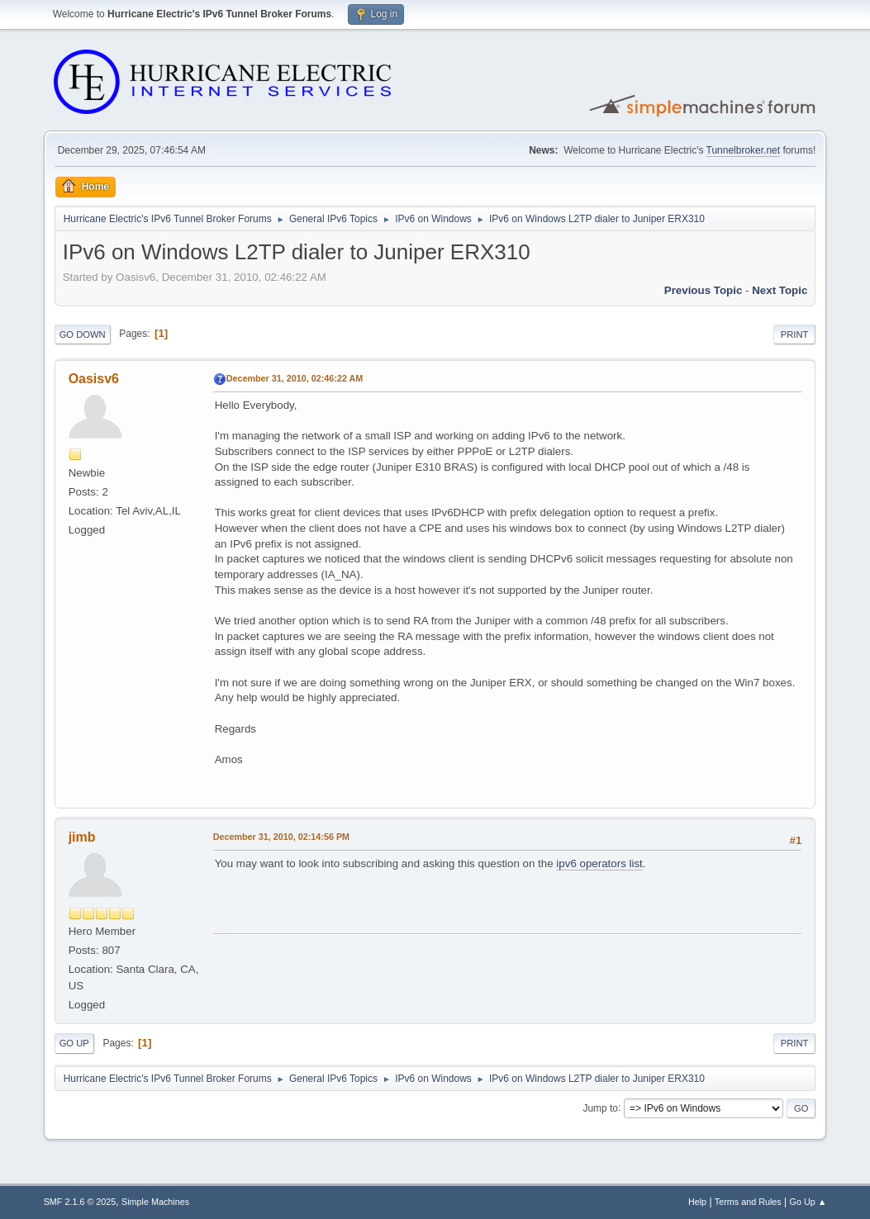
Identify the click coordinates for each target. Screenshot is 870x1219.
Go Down (82, 334)
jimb (82, 837)
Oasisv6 (94, 379)
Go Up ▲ (808, 1202)
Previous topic (703, 290)
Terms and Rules (748, 1202)
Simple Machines (155, 1202)
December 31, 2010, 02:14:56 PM (281, 837)
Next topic (779, 290)
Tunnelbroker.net (743, 150)
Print (795, 334)
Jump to (600, 1107)
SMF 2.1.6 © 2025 (80, 1202)
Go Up (74, 1043)
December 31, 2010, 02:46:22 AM (295, 378)
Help (697, 1202)
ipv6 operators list (599, 863)
